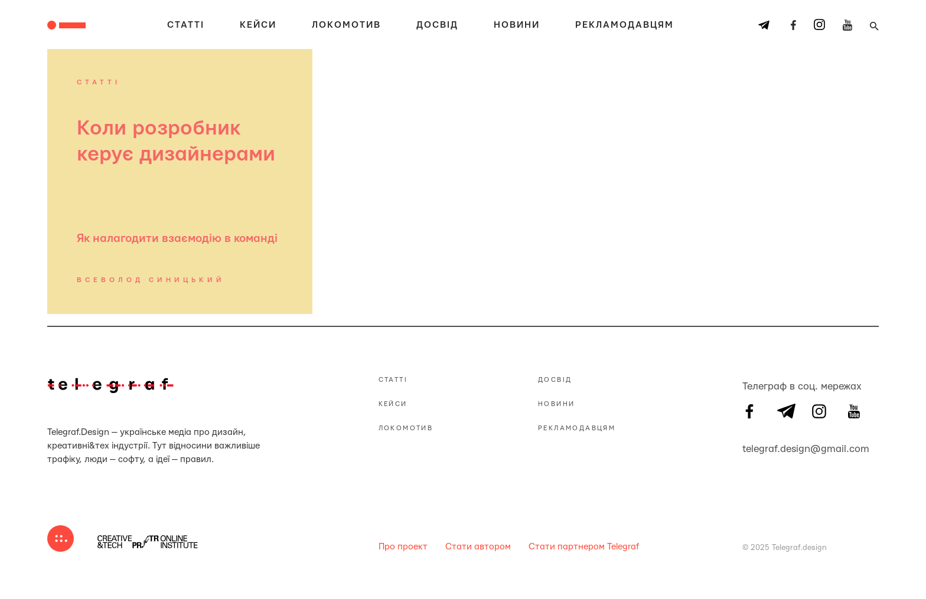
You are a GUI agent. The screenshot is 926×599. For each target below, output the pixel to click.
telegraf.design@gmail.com (749, 447)
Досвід (437, 25)
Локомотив (346, 25)
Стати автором (478, 546)
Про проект (403, 546)
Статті (185, 25)
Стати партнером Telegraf (584, 546)
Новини (517, 25)
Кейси (258, 25)
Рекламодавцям (624, 25)
